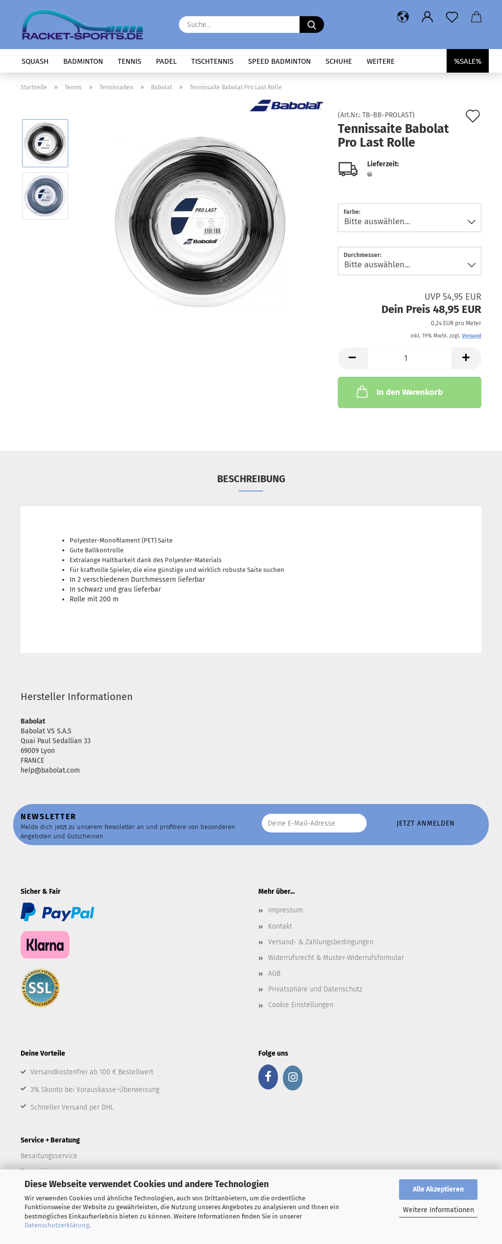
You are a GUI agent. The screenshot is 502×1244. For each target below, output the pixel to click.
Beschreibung (251, 479)
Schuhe (339, 61)
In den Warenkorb (398, 391)
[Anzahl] (409, 358)
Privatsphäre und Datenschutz (315, 989)
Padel (166, 61)
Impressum (285, 910)
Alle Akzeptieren (438, 1189)
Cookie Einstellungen (300, 1005)
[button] (403, 17)
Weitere (381, 61)
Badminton (83, 61)
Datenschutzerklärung (57, 1225)
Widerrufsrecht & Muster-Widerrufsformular (336, 958)
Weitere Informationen (438, 1210)
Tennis (129, 61)
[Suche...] (312, 24)
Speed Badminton (279, 61)
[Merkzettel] (452, 17)
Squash (35, 61)
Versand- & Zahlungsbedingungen (321, 942)
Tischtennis (212, 61)
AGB (274, 973)
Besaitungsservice (49, 1156)
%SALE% (467, 61)
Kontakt (280, 926)
